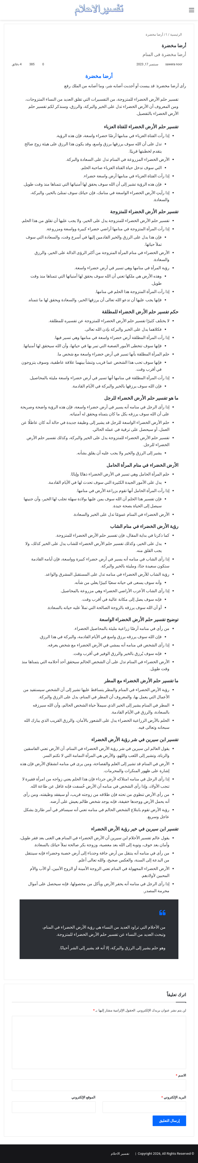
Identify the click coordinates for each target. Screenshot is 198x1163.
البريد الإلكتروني (173, 1097)
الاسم (181, 1075)
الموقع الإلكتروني (83, 1097)
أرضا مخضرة (99, 76)
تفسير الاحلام (120, 1154)
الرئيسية (178, 34)
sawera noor (173, 64)
